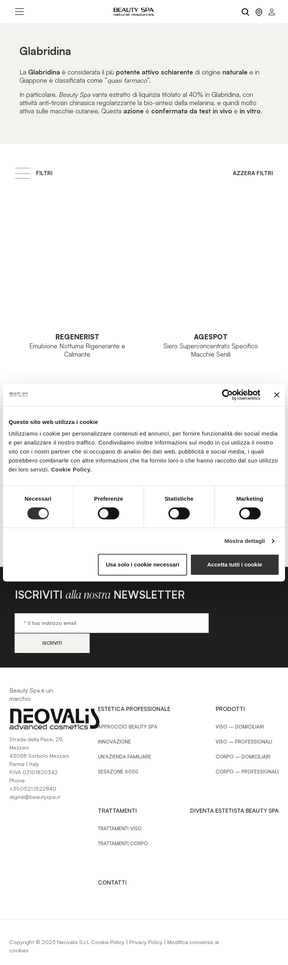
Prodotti (230, 688)
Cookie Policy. (71, 469)
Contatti (112, 862)
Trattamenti (117, 790)
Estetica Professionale (134, 688)
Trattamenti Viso (120, 808)
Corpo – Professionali (247, 751)
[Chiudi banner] (276, 394)
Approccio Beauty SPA (128, 706)
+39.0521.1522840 (32, 768)
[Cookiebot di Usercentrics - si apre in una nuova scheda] (227, 394)
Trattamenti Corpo (123, 823)
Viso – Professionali (244, 721)
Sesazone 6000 (118, 751)
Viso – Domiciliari (240, 706)
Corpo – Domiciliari (243, 736)
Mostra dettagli (244, 541)
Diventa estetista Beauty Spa (234, 790)
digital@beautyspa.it (34, 776)
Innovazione (114, 721)
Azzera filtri (253, 173)
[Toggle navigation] (19, 11)
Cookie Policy (107, 922)
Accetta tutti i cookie (234, 564)
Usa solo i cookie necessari (142, 564)
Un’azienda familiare (124, 736)
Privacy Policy (145, 922)
